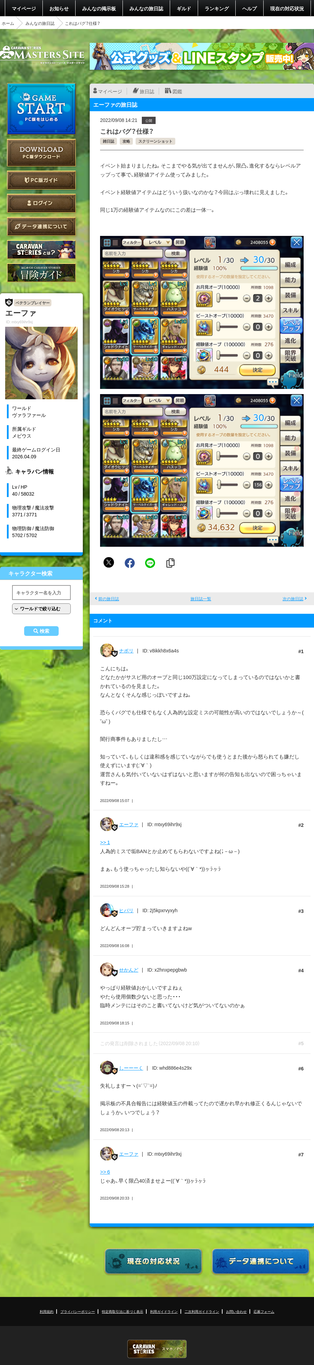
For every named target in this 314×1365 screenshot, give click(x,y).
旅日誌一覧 (200, 598)
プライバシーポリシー (77, 1311)
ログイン (41, 203)
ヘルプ (249, 8)
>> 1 (105, 842)
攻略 (126, 141)
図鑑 (177, 91)
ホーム (8, 23)
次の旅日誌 (293, 598)
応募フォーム (264, 1311)
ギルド (184, 8)
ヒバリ (126, 910)
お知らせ (59, 8)
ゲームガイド (41, 272)
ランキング (217, 8)
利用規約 (46, 1311)
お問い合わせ (236, 1311)
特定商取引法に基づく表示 (122, 1311)
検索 (44, 631)
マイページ (24, 8)
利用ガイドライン (164, 1311)
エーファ (128, 824)
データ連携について (41, 226)
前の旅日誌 (108, 598)
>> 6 (105, 1171)
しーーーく (131, 1067)
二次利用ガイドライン (202, 1311)
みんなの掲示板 (99, 8)
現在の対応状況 (287, 8)
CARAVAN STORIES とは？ (41, 249)
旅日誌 (147, 91)
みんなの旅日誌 (146, 8)
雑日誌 (108, 141)
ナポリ (126, 650)
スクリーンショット (155, 141)
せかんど (128, 969)
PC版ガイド (41, 180)
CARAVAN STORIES (157, 1349)
